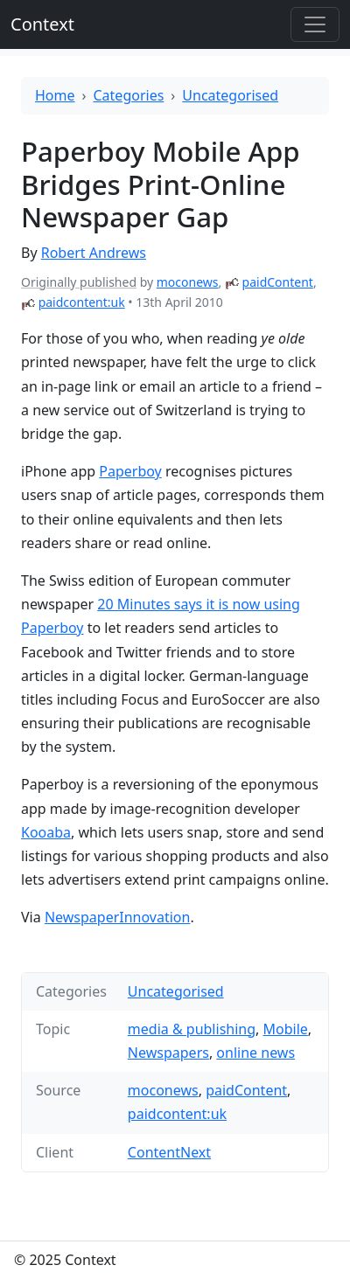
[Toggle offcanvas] (315, 24)
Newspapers (168, 1052)
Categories (129, 95)
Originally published (78, 282)
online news (255, 1052)
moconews (188, 282)
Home (55, 95)
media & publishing (192, 1029)
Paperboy (130, 471)
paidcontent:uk (81, 302)
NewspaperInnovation (118, 917)
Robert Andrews (93, 252)
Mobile (285, 1029)
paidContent (277, 282)
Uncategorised (230, 95)
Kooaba (46, 832)
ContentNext (169, 1152)
